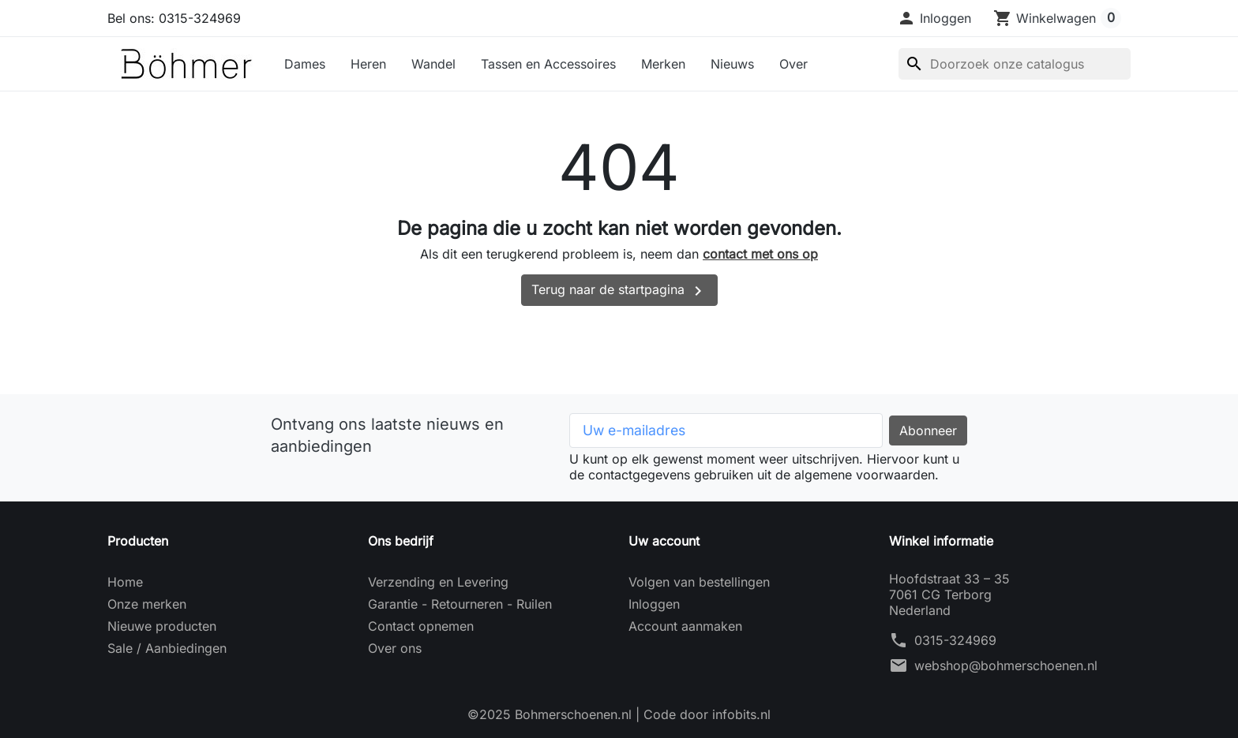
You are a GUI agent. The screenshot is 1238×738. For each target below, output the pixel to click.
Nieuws (732, 64)
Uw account (664, 541)
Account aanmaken (685, 626)
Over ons (395, 648)
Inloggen (654, 604)
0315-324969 (955, 640)
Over (793, 64)
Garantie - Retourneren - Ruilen (460, 604)
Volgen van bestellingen (699, 582)
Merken (663, 64)
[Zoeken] (1014, 64)
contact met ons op (760, 254)
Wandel (433, 64)
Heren (368, 64)
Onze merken (146, 604)
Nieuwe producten (161, 626)
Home (125, 582)
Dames (304, 64)
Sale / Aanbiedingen (167, 648)
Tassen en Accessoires (548, 64)
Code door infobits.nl (707, 714)
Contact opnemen (421, 626)
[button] (934, 18)
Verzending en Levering (438, 582)
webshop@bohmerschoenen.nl (1005, 665)
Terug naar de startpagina (619, 290)
